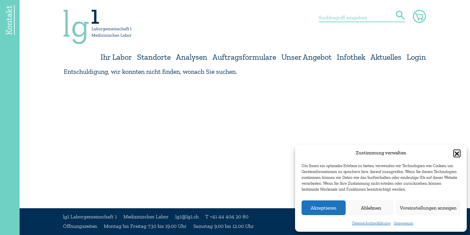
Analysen (191, 57)
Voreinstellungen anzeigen (428, 208)
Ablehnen (371, 208)
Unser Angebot (306, 57)
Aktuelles (385, 57)
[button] (457, 153)
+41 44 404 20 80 (229, 217)
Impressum (403, 223)
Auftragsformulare (244, 57)
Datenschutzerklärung (371, 223)
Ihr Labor (116, 57)
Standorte (154, 57)
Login (416, 57)
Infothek (351, 57)
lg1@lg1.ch (187, 217)
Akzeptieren (324, 208)
